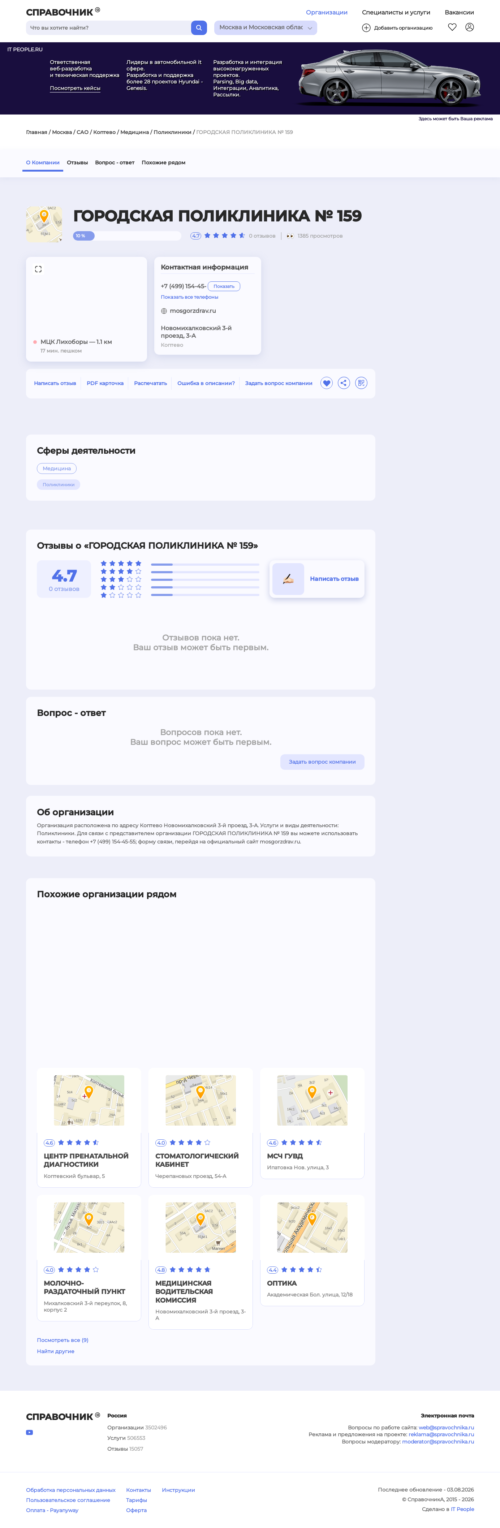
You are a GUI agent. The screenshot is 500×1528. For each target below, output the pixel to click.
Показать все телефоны (189, 297)
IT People (462, 1509)
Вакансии (459, 12)
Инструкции (178, 1490)
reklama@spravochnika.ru (441, 1434)
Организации (327, 12)
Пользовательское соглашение (68, 1500)
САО (83, 132)
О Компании (43, 162)
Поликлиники (172, 132)
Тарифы (136, 1500)
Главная (36, 132)
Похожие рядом (163, 162)
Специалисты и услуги (396, 12)
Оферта (136, 1510)
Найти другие (55, 1351)
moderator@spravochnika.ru (438, 1441)
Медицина (134, 132)
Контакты (138, 1490)
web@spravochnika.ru (446, 1427)
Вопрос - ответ (114, 162)
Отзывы (77, 162)
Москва (62, 132)
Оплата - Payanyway (52, 1510)
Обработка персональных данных (70, 1490)
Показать (224, 286)
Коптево (104, 132)
